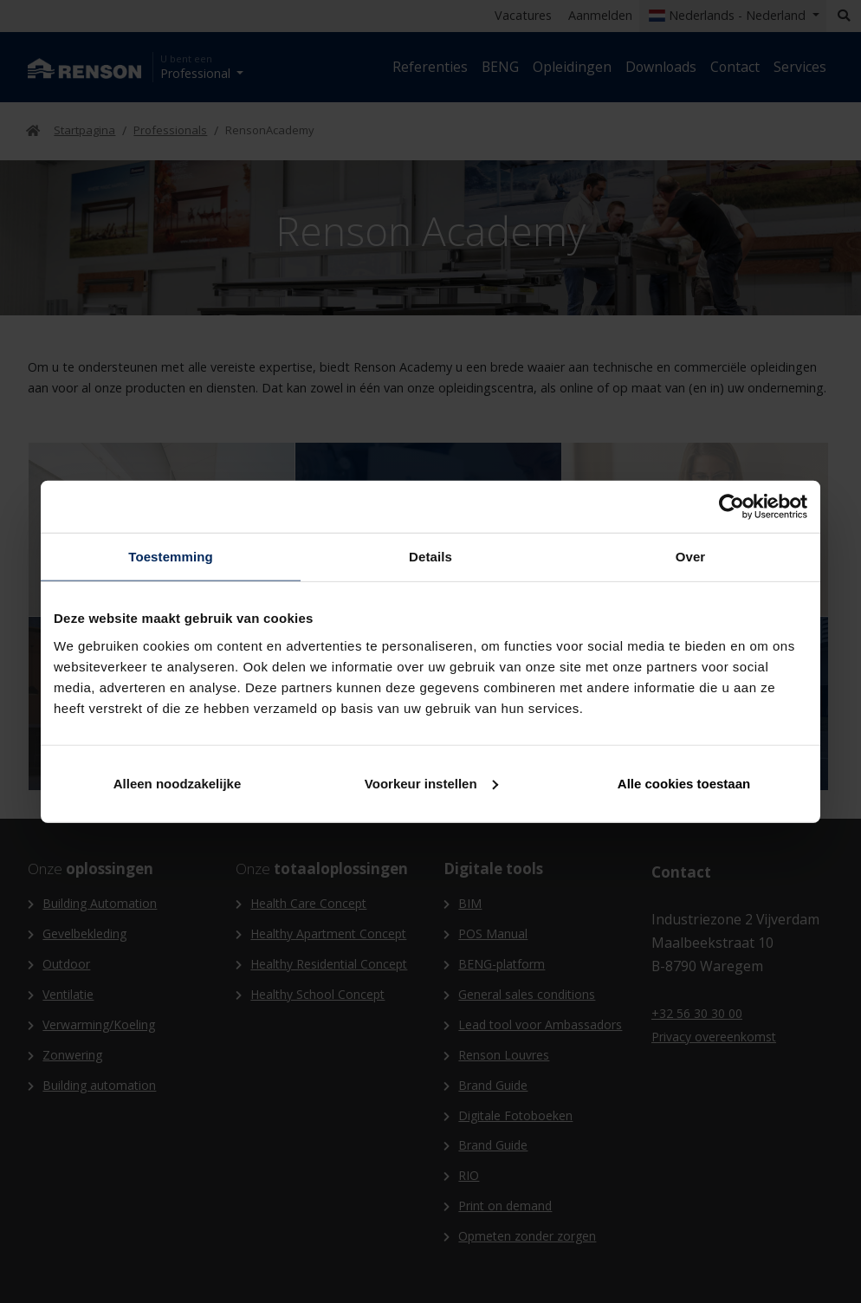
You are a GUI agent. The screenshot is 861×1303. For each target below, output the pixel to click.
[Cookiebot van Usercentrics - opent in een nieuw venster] (731, 507)
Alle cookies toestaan (684, 782)
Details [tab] (430, 556)
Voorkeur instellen (431, 782)
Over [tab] (691, 556)
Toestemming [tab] (170, 556)
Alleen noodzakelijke (177, 782)
